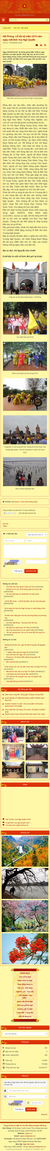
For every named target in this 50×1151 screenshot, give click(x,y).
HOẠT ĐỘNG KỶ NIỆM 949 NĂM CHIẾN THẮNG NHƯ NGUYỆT (24, 699)
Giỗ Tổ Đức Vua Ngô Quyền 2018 (18, 819)
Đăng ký (44, 1114)
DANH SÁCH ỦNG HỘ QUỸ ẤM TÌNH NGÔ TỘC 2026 (25, 714)
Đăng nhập (31, 1109)
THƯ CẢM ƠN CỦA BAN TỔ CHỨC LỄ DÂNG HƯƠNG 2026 (25, 711)
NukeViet (18, 1149)
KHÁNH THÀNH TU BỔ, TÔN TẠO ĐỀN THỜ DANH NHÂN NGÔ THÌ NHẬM (24, 705)
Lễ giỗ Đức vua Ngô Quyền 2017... (18, 823)
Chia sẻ (5, 524)
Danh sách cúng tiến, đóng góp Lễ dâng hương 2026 (24, 694)
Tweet (5, 526)
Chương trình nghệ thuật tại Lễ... (17, 825)
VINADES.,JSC (38, 1149)
